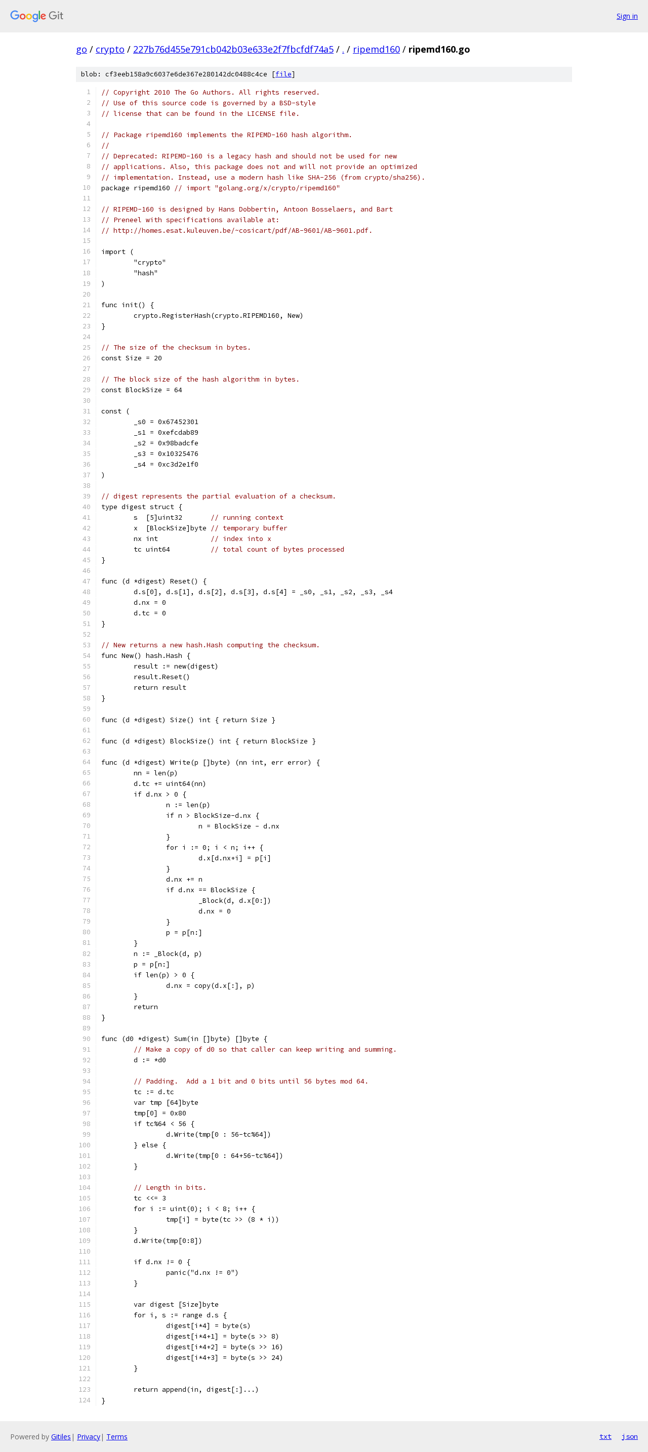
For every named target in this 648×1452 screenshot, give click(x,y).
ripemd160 (376, 49)
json (630, 1436)
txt (605, 1436)
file (283, 74)
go (81, 49)
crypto (110, 49)
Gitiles (61, 1436)
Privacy (88, 1436)
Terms (117, 1436)
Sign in (627, 16)
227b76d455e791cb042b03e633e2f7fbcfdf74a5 (233, 49)
